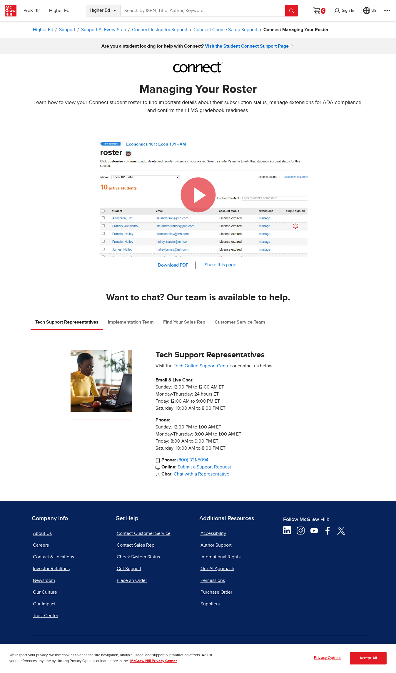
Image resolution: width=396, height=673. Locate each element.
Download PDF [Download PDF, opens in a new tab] (173, 265)
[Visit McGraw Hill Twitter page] (341, 530)
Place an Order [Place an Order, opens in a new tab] (132, 580)
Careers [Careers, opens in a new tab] (41, 545)
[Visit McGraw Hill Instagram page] (301, 530)
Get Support (129, 568)
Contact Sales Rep (135, 545)
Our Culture (45, 592)
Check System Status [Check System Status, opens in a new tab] (138, 557)
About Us (42, 533)
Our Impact (44, 604)
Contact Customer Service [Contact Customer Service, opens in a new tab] (144, 533)
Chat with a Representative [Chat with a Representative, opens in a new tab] (201, 474)
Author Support (216, 545)
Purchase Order (216, 592)
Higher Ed (59, 10)
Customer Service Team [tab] (240, 322)
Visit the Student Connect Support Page (247, 46)
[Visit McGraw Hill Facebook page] (328, 530)
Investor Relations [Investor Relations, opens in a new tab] (51, 568)
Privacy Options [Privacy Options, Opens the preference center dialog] (327, 661)
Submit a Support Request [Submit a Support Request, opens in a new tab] (204, 467)
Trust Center (45, 615)
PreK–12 (32, 10)
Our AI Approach (217, 568)
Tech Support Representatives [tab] (66, 322)
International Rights (220, 557)
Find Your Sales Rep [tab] (184, 322)
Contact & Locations (53, 557)
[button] (344, 10)
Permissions (212, 580)
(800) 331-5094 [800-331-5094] (192, 460)
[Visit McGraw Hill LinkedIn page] (287, 530)
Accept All (368, 661)
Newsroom (44, 580)
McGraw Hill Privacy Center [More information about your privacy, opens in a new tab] (153, 664)
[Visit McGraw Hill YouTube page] (314, 530)
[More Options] (387, 10)
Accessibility (213, 533)
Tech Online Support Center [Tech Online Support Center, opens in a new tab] (202, 366)
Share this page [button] (220, 264)
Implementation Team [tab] (131, 322)
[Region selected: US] (369, 10)
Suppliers (210, 604)
